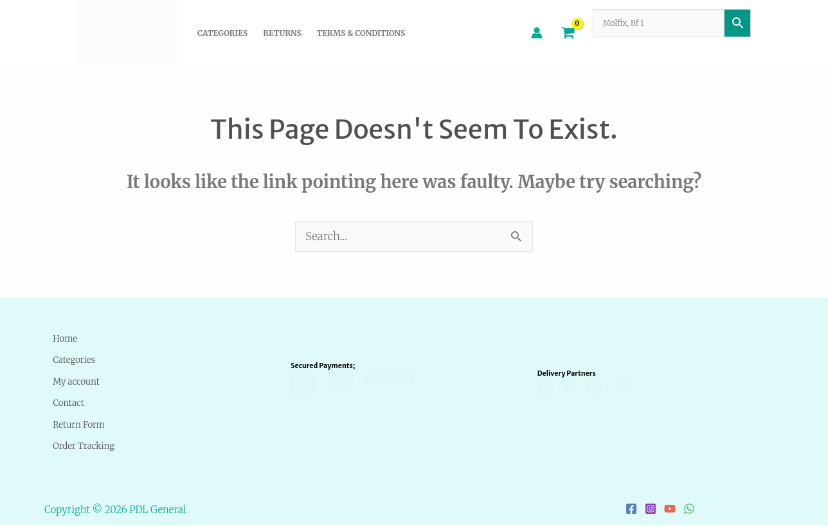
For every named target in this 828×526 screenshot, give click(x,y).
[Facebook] (631, 509)
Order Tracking (86, 445)
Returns (282, 33)
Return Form (79, 424)
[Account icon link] (537, 33)
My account (75, 381)
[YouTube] (670, 509)
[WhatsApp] (689, 509)
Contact (65, 402)
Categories (222, 33)
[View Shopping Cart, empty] (567, 32)
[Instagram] (650, 509)
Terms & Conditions (361, 33)
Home (60, 338)
